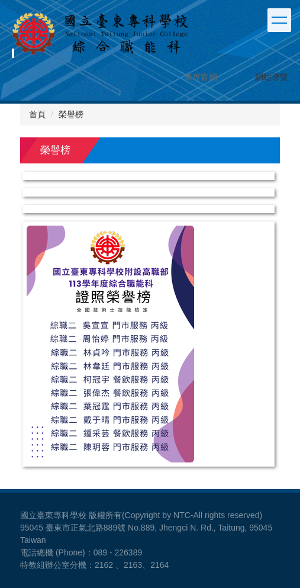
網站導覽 (271, 77)
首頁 (37, 114)
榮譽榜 (71, 114)
